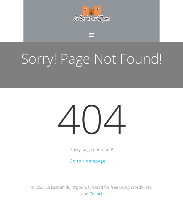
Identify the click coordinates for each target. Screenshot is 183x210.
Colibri (95, 194)
